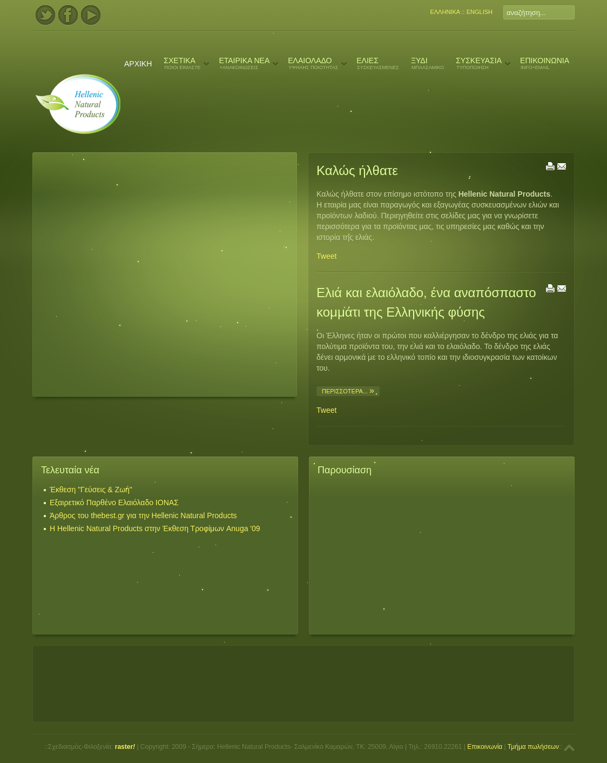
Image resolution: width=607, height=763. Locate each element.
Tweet (326, 256)
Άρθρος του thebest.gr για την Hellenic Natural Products (143, 515)
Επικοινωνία (484, 747)
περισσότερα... (345, 391)
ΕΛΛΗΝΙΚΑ (445, 12)
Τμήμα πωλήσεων (533, 747)
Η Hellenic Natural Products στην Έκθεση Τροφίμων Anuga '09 (155, 528)
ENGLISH (480, 12)
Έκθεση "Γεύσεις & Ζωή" (91, 489)
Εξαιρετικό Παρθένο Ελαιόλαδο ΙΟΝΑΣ (114, 502)
